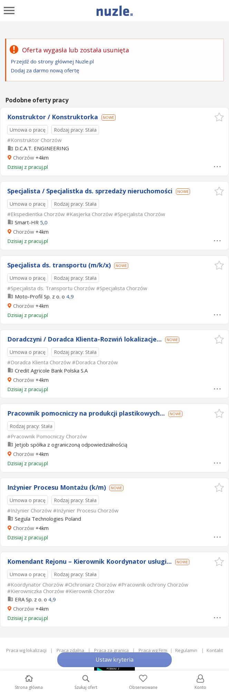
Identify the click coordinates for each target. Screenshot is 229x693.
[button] (219, 117)
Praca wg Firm (153, 650)
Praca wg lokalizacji (26, 650)
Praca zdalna (70, 650)
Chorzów (23, 157)
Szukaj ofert (85, 682)
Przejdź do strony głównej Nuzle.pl (52, 61)
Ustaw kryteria (114, 659)
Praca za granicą (111, 650)
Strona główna (29, 682)
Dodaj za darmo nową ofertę (45, 70)
